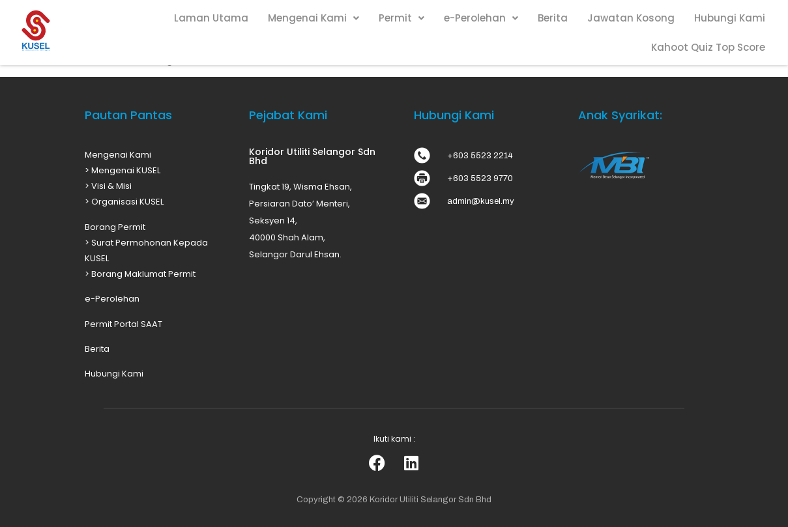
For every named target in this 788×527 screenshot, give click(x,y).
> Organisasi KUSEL (124, 201)
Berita (553, 18)
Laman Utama (211, 18)
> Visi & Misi (108, 186)
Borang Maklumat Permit (143, 274)
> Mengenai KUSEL (122, 170)
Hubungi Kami (729, 18)
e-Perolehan (481, 18)
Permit (401, 18)
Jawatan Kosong (631, 18)
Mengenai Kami (313, 18)
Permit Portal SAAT (123, 324)
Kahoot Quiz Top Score (708, 47)
